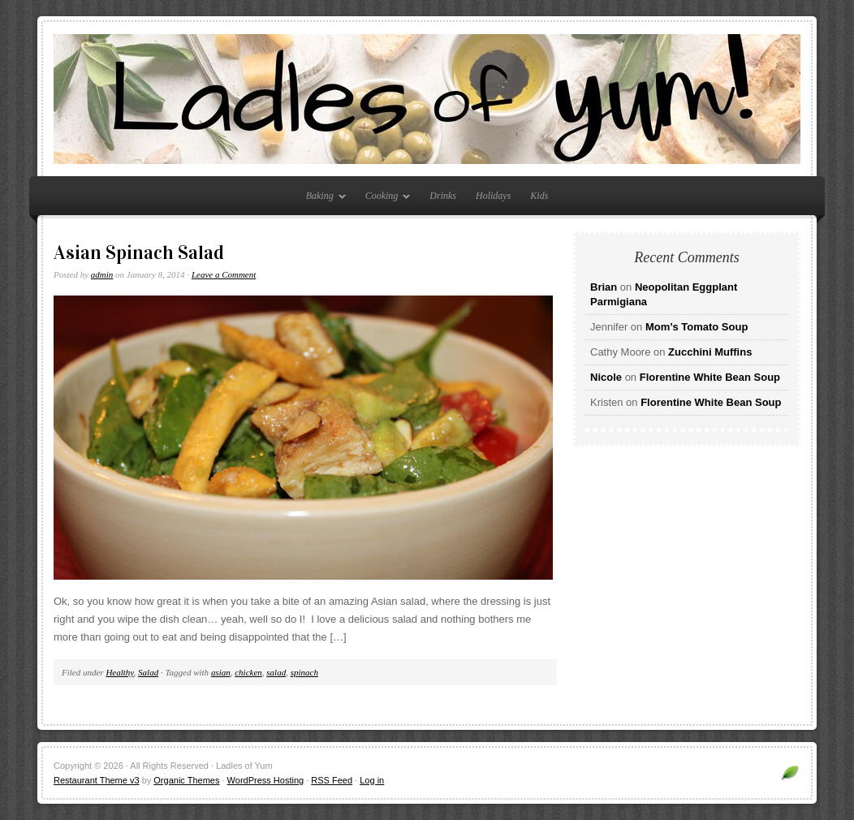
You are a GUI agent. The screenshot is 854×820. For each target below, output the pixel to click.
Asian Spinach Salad (139, 252)
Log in (372, 780)
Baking (322, 199)
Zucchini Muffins (710, 352)
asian (221, 672)
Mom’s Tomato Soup (696, 327)
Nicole (606, 377)
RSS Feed (331, 780)
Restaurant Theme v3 (97, 780)
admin (102, 274)
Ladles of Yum (427, 99)
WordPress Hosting (265, 780)
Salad (148, 672)
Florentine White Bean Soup (710, 377)
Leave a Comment (224, 274)
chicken (248, 672)
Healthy (119, 672)
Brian (603, 287)
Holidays (493, 195)
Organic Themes (186, 780)
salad (276, 672)
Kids (539, 195)
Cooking (384, 199)
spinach (304, 672)
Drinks (442, 195)
